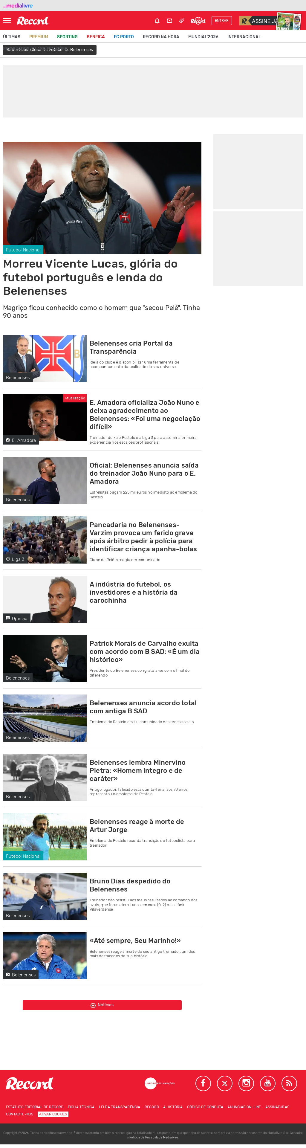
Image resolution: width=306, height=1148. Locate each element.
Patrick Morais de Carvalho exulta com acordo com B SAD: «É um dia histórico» (145, 651)
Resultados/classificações (35, 48)
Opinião (16, 618)
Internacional (244, 36)
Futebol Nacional (23, 250)
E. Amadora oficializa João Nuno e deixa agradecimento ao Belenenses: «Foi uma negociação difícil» (145, 415)
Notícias (102, 1007)
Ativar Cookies (53, 1118)
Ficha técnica (81, 1111)
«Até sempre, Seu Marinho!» (135, 941)
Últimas (11, 36)
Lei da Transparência (119, 1111)
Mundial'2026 (203, 36)
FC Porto (124, 36)
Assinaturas (277, 1111)
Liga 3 (15, 559)
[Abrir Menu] (7, 20)
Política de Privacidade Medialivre (153, 1141)
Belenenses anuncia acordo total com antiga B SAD (143, 707)
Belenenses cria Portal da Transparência (131, 347)
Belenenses (18, 377)
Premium (38, 36)
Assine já (259, 20)
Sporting (67, 36)
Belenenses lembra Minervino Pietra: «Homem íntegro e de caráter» (138, 770)
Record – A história (164, 1111)
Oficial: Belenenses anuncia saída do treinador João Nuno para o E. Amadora (144, 473)
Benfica (96, 36)
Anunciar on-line (244, 1111)
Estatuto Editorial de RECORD (35, 1111)
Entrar (222, 21)
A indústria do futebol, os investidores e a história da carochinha (134, 592)
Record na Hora (161, 36)
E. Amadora (21, 440)
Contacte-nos (19, 1118)
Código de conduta (205, 1111)
